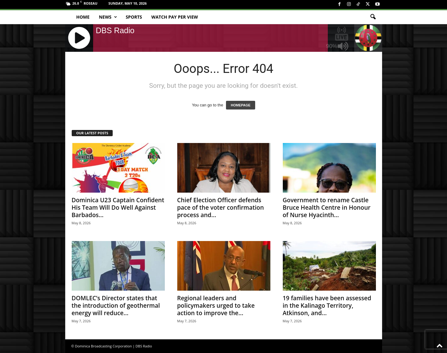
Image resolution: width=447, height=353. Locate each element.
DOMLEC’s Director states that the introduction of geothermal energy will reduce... (116, 305)
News (108, 17)
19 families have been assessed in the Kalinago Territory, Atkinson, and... (327, 305)
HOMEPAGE (240, 105)
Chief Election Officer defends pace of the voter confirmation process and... (220, 207)
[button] (373, 17)
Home (83, 17)
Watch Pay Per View (174, 17)
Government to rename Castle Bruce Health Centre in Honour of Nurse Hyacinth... (327, 207)
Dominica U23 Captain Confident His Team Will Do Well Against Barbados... (118, 207)
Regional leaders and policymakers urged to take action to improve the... (216, 305)
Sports (134, 17)
